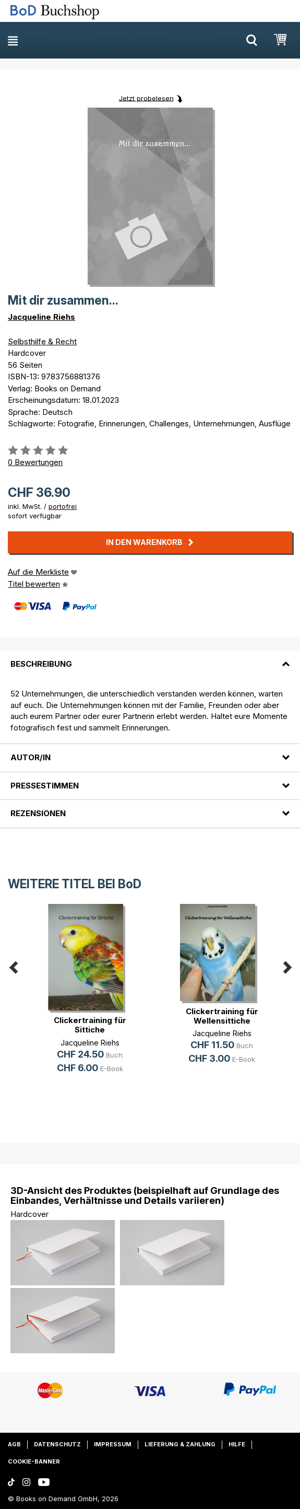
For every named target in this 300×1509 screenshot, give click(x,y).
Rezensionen (38, 813)
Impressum (112, 1444)
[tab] (150, 657)
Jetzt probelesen (146, 98)
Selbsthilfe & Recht (42, 341)
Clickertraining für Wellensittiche (222, 1016)
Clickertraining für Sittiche (90, 1025)
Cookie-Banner (34, 1461)
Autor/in (30, 757)
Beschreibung (41, 664)
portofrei (63, 506)
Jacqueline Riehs (41, 317)
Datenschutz (57, 1444)
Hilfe (237, 1444)
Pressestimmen (44, 786)
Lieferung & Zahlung (180, 1444)
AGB (14, 1444)
